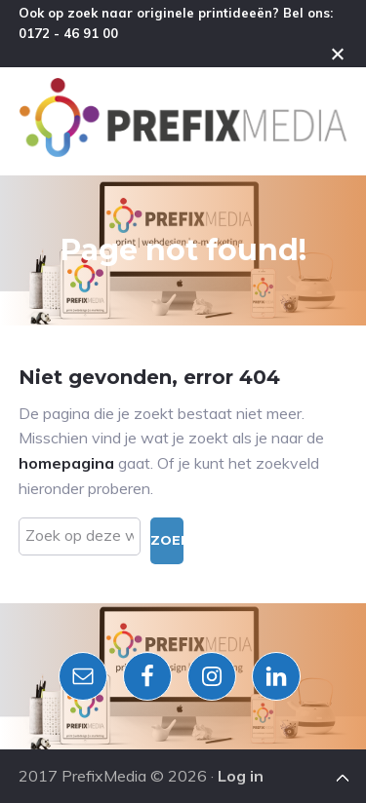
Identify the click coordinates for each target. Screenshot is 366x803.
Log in (241, 775)
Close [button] (337, 53)
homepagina (66, 463)
